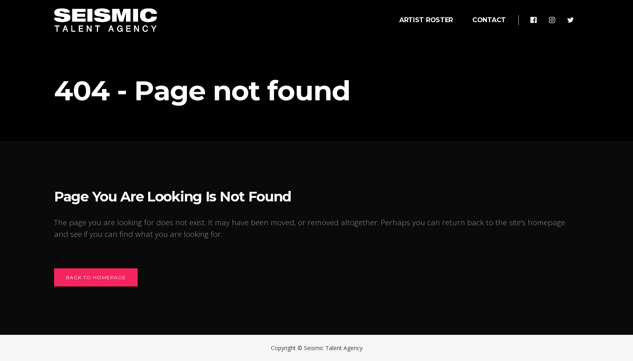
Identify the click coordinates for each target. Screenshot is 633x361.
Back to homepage (96, 277)
